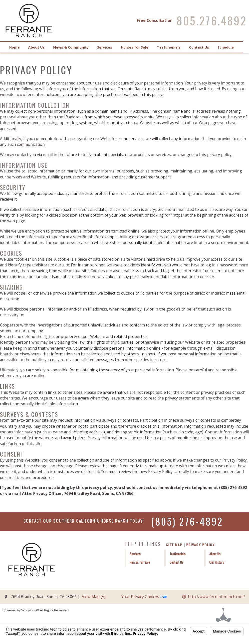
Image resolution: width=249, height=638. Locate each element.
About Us (37, 47)
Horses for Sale (138, 47)
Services (107, 47)
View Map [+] (94, 596)
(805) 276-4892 (187, 521)
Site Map (174, 544)
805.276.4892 (211, 20)
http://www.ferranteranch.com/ (216, 596)
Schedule (231, 47)
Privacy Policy (200, 544)
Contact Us (204, 47)
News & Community (73, 47)
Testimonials (173, 47)
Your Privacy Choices (144, 596)
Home (15, 47)
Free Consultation (154, 20)
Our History (216, 562)
